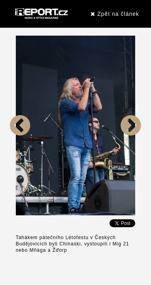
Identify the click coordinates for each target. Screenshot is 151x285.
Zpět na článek (115, 14)
